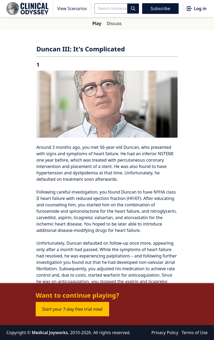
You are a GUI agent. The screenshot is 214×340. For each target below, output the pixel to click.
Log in (196, 8)
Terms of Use (195, 332)
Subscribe (160, 8)
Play (96, 23)
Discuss (114, 23)
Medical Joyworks (50, 332)
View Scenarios (72, 8)
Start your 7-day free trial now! (72, 309)
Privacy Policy (164, 332)
